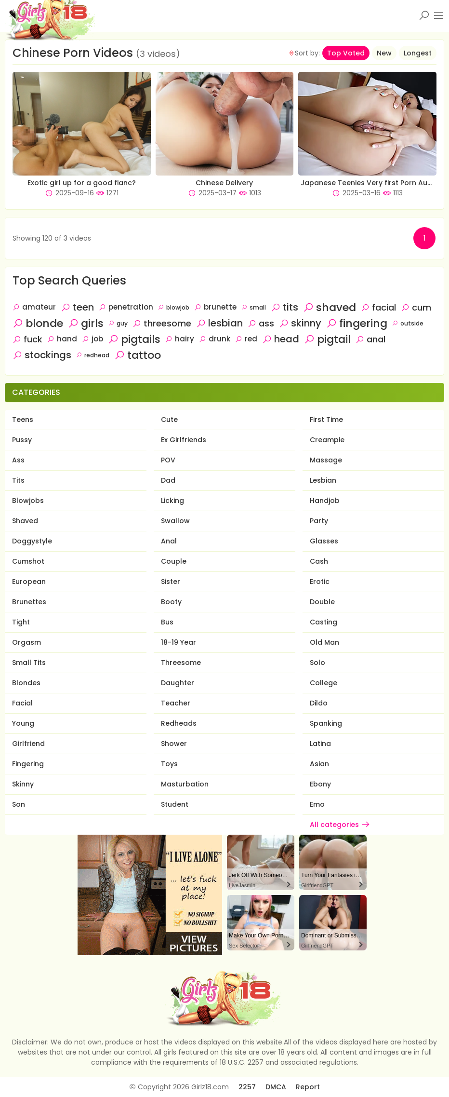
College (323, 683)
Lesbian (323, 480)
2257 (247, 1087)
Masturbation (185, 784)
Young (23, 723)
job (92, 339)
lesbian (219, 323)
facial (378, 307)
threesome (161, 323)
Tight (21, 622)
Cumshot (28, 561)
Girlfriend (28, 743)
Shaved (25, 521)
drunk (214, 339)
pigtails (134, 339)
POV (168, 460)
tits (284, 307)
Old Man (324, 642)
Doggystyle (32, 541)
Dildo (319, 703)
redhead (92, 355)
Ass (18, 460)
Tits (18, 480)
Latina (320, 743)
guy (118, 323)
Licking (172, 500)
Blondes (26, 683)
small (253, 307)
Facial (22, 703)
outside (407, 323)
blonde (38, 323)
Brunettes (29, 602)
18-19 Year (178, 642)
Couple (173, 561)
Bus (167, 622)
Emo (317, 804)
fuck (27, 339)
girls (86, 323)
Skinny (23, 784)
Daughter (177, 683)
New (384, 53)
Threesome (181, 662)
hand (62, 339)
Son (18, 804)
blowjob (173, 307)
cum (416, 307)
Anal (169, 541)
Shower (174, 743)
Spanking (326, 723)
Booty (171, 602)
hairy (179, 339)
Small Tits (29, 662)
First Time (326, 419)
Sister (170, 581)
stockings (42, 355)
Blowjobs (28, 500)
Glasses (324, 541)
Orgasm (26, 642)
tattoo (137, 355)
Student (174, 804)
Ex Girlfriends (183, 440)
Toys (169, 764)
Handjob (325, 500)
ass (261, 323)
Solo (317, 662)
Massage (326, 460)
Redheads (179, 723)
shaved (329, 307)
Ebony (320, 784)
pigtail (327, 339)
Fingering (28, 764)
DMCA (275, 1087)
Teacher (175, 703)
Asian (319, 764)
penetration (126, 307)
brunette (215, 307)
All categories (340, 824)
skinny (300, 323)
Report (308, 1087)
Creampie (327, 440)
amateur (34, 307)
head (280, 339)
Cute (169, 419)
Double (322, 602)
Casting (323, 622)
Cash (319, 561)
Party (319, 521)
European (29, 581)
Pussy (22, 440)
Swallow (175, 521)
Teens (22, 419)
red (246, 339)
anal (370, 339)
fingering (356, 323)
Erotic (320, 581)
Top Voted (346, 53)
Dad (168, 480)
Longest (418, 53)
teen (77, 307)
